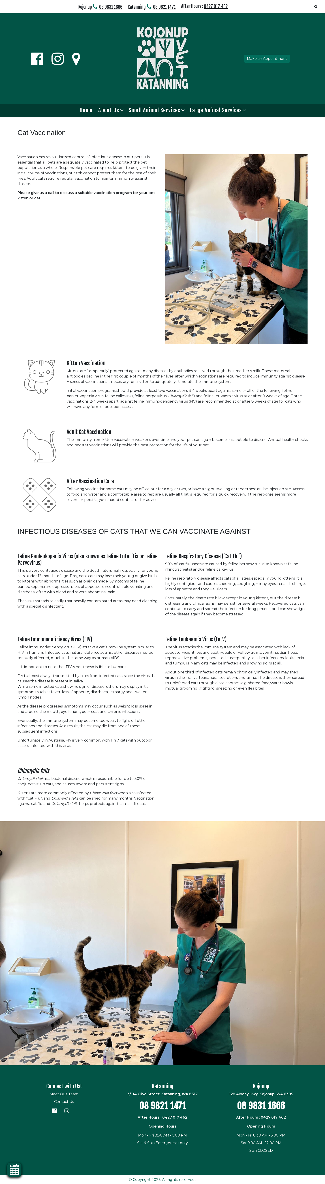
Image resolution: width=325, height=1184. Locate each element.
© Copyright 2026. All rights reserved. (162, 1180)
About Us (108, 110)
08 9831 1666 (110, 7)
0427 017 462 (216, 6)
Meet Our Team (64, 1094)
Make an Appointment (267, 58)
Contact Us (64, 1102)
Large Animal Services (216, 110)
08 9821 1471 (164, 7)
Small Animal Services (154, 110)
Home (86, 110)
